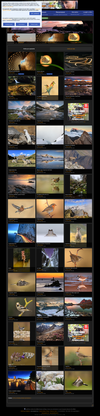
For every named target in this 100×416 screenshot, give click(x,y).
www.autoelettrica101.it (54, 413)
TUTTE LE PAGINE (16, 398)
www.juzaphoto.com (45, 413)
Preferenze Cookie (6, 19)
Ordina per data (71, 48)
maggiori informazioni (8, 6)
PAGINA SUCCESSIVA (26, 398)
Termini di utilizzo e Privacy (44, 411)
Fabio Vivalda (11, 72)
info (84, 121)
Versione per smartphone (25, 411)
